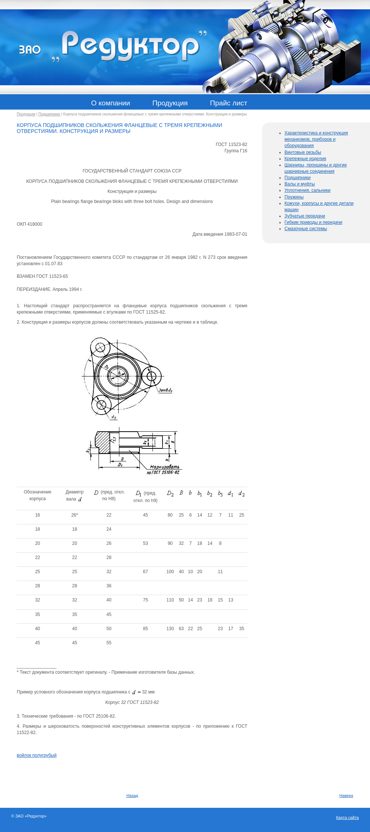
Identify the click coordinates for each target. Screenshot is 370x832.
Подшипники (49, 114)
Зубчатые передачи (304, 216)
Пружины (293, 197)
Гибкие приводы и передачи (313, 222)
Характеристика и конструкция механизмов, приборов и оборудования (316, 139)
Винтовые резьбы (302, 152)
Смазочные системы (305, 228)
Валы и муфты (299, 184)
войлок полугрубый (37, 755)
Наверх (346, 795)
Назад (132, 795)
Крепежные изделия (305, 158)
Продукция (26, 114)
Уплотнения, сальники (307, 190)
